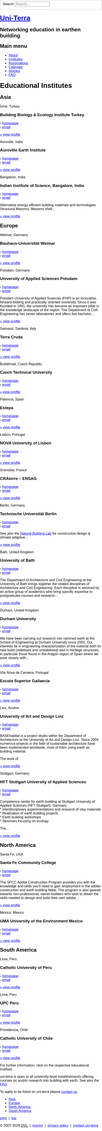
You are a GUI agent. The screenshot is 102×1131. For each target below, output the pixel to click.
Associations (18, 63)
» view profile (10, 134)
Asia (12, 1099)
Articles (14, 71)
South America (20, 1111)
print (3, 1118)
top (13, 1118)
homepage (10, 123)
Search (8, 4)
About (13, 55)
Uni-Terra (15, 18)
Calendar (16, 67)
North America (20, 1107)
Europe (14, 1103)
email (6, 127)
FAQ (12, 75)
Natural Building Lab (35, 533)
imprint (37, 1125)
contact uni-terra (85, 1125)
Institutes (16, 59)
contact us (69, 1092)
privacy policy (58, 1125)
